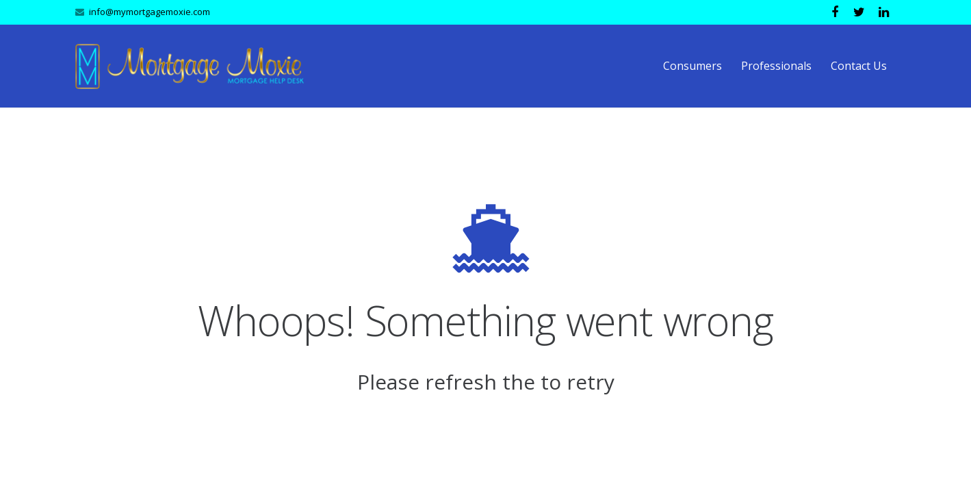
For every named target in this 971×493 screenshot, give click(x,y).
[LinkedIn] (884, 12)
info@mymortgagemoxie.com (149, 11)
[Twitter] (859, 12)
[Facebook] (835, 12)
